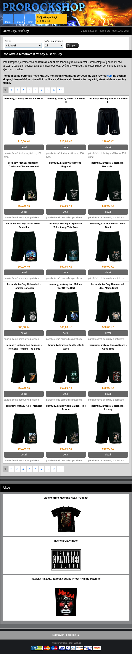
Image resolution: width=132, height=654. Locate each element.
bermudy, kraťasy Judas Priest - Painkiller (24, 225)
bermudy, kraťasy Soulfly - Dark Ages (66, 347)
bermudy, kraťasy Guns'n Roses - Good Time (108, 347)
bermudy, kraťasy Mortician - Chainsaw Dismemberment (24, 164)
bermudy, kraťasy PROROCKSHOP (24, 98)
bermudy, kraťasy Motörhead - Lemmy (108, 407)
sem (110, 75)
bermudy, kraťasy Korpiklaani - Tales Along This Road (66, 225)
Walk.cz (77, 643)
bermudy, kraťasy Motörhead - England (66, 164)
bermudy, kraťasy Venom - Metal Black (108, 225)
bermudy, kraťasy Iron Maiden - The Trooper (66, 407)
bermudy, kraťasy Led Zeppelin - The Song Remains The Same (24, 347)
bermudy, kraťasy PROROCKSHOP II (66, 100)
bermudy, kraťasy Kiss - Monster (24, 405)
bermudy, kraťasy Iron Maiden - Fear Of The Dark (66, 286)
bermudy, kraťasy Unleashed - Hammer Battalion (23, 286)
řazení (8, 41)
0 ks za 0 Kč (47, 19)
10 (60, 90)
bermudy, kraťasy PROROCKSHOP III (108, 100)
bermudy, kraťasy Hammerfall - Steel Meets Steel (108, 286)
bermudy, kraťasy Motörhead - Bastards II (108, 164)
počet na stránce (53, 41)
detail (24, 147)
